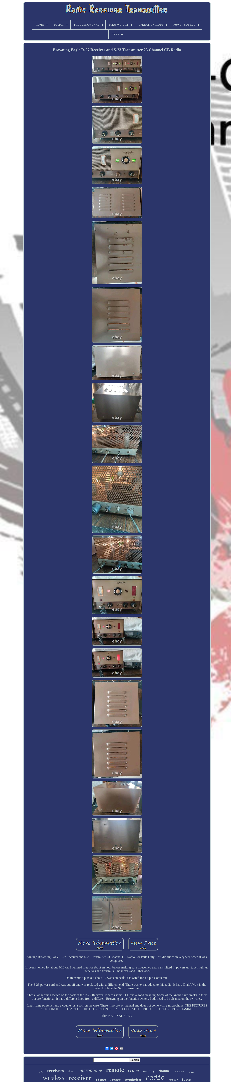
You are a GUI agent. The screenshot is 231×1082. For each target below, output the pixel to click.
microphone (90, 1070)
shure (71, 1071)
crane (133, 1070)
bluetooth (179, 1071)
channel (165, 1071)
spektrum (115, 1079)
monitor (173, 1079)
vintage (191, 1072)
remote (115, 1069)
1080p (186, 1079)
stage (101, 1080)
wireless (53, 1077)
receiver (80, 1077)
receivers (55, 1070)
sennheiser (133, 1079)
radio (155, 1078)
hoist (41, 1072)
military (149, 1071)
